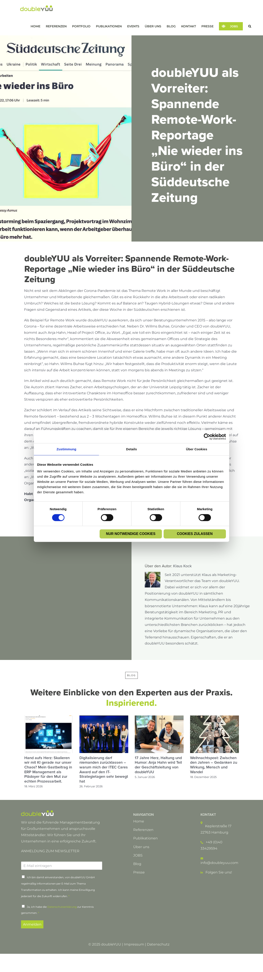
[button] (249, 26)
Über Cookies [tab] (196, 449)
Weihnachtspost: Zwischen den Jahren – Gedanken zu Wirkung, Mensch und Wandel (213, 764)
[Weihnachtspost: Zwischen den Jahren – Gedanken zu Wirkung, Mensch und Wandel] (214, 717)
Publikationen (145, 838)
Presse (139, 872)
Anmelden (32, 924)
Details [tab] (131, 449)
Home (138, 821)
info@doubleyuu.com (219, 863)
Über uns (141, 847)
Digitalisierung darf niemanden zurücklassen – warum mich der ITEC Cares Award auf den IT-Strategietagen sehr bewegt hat (103, 769)
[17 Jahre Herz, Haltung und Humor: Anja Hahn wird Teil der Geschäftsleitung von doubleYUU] (159, 717)
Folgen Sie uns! (218, 872)
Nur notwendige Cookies (131, 534)
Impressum (134, 944)
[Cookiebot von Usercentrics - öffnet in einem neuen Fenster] (207, 436)
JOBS (138, 855)
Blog (137, 864)
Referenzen (143, 830)
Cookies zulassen (194, 534)
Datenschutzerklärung (62, 906)
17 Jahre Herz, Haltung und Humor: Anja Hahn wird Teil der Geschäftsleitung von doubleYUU (158, 764)
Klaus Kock (182, 566)
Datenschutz (158, 944)
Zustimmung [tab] (66, 449)
